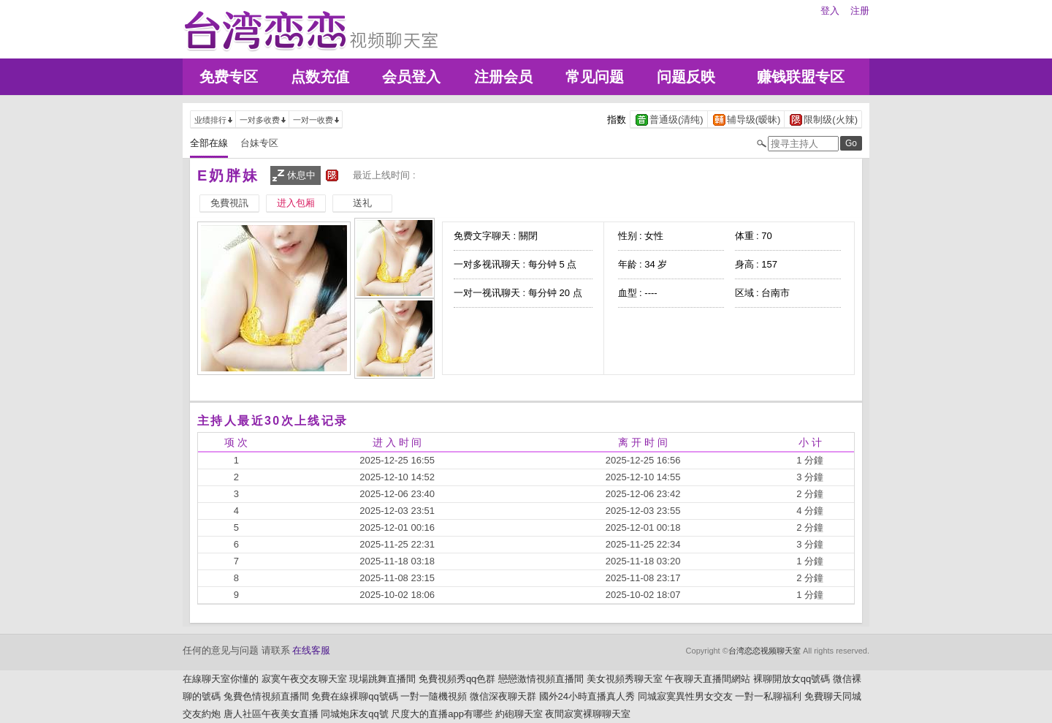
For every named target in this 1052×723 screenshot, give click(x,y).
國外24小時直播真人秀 (587, 696)
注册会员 (503, 77)
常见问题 (594, 77)
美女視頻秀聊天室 (625, 678)
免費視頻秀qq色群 (457, 678)
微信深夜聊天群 (503, 696)
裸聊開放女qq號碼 (791, 678)
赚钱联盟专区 (801, 77)
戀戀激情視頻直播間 (541, 678)
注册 (859, 10)
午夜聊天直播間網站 (707, 678)
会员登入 (411, 77)
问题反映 (686, 77)
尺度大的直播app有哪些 (441, 713)
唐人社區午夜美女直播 (271, 713)
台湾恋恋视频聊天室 (764, 650)
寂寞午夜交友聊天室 (304, 678)
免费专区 (228, 77)
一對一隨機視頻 (433, 696)
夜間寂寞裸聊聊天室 (587, 713)
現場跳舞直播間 (382, 678)
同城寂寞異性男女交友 (685, 696)
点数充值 (320, 77)
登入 (829, 10)
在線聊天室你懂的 (221, 678)
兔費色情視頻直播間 (266, 696)
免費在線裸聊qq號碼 (354, 696)
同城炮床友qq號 (354, 713)
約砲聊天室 (519, 713)
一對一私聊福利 (768, 696)
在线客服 (311, 650)
